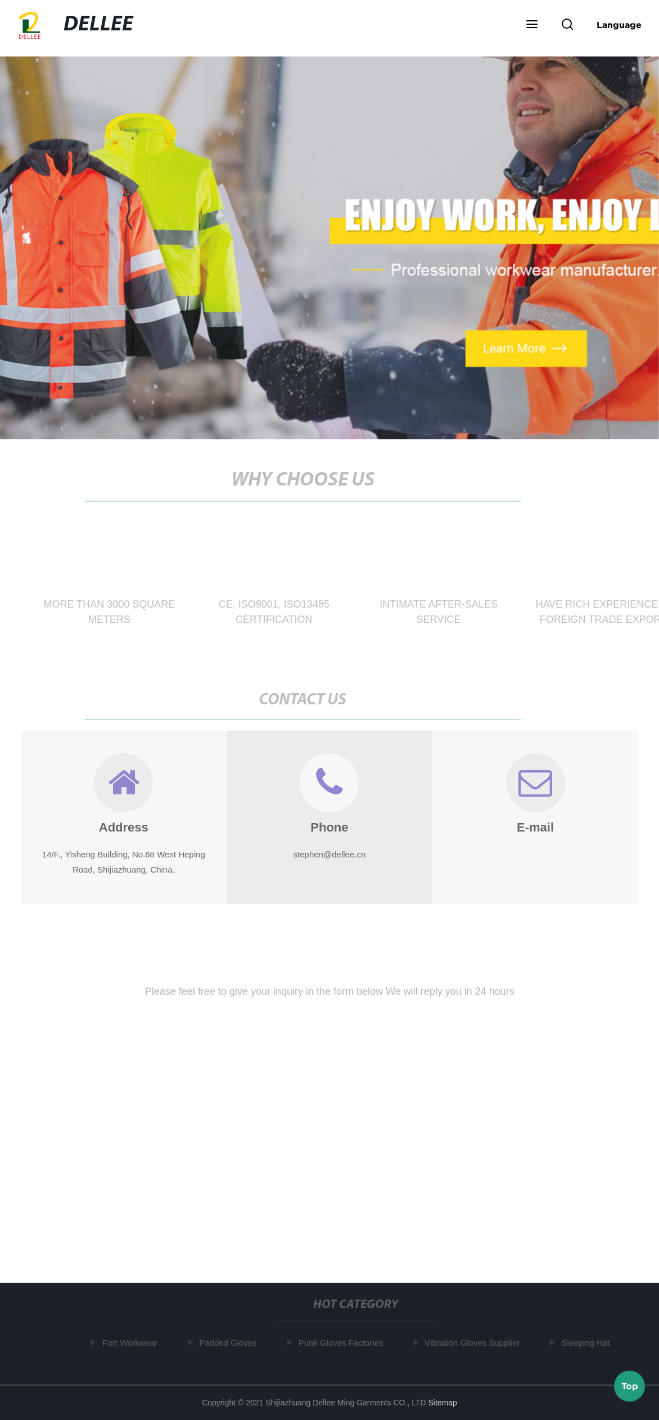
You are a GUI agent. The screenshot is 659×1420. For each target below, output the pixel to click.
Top (629, 1386)
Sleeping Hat (588, 1342)
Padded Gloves (230, 1342)
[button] (532, 25)
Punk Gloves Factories (343, 1342)
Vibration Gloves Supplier (474, 1342)
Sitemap (442, 1402)
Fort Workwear (132, 1342)
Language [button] (619, 25)
